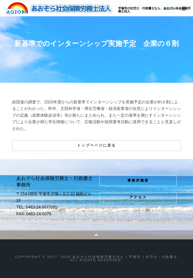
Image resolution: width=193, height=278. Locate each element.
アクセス (138, 197)
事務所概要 (138, 180)
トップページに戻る (96, 145)
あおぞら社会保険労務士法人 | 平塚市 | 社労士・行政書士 (59, 8)
